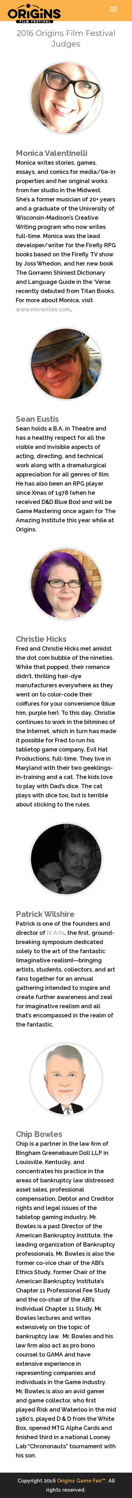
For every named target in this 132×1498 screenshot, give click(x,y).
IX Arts (55, 933)
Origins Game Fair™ (81, 1481)
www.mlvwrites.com (43, 309)
